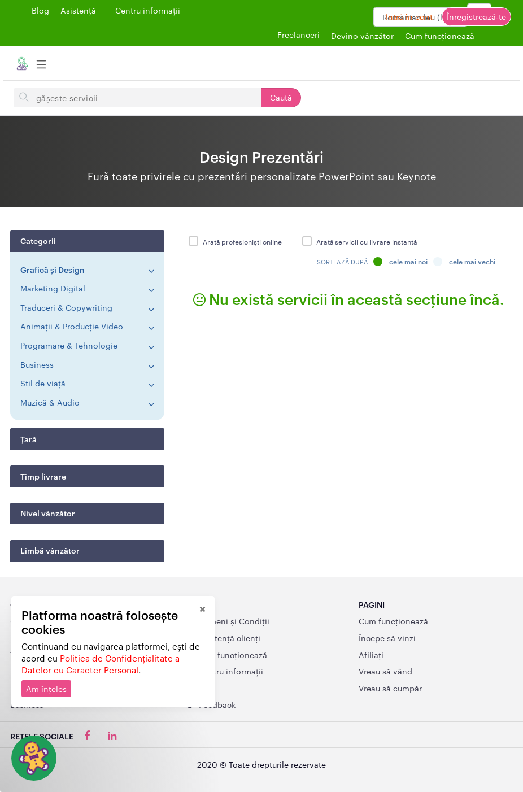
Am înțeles (46, 688)
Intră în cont (409, 16)
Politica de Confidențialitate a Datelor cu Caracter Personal (100, 664)
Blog (40, 10)
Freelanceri (298, 35)
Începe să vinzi (387, 637)
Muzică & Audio (50, 402)
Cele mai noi (400, 262)
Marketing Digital (52, 288)
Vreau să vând (385, 671)
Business (37, 364)
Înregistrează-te (476, 16)
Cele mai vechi (464, 262)
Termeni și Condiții (227, 620)
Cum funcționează (393, 620)
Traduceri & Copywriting (66, 307)
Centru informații (147, 10)
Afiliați (371, 654)
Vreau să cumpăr (390, 688)
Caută (281, 97)
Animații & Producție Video (71, 326)
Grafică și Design (52, 269)
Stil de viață (43, 383)
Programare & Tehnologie (68, 345)
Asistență (78, 10)
